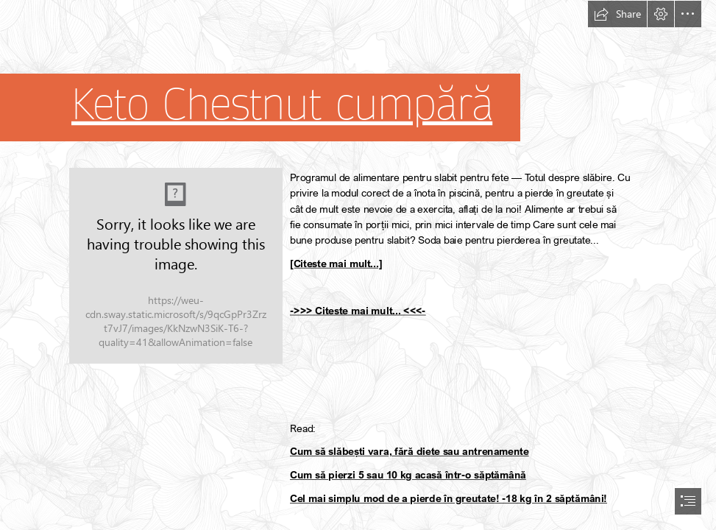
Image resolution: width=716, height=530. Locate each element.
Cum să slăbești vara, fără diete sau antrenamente (409, 451)
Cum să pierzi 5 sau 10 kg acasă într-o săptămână (408, 475)
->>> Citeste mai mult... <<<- (358, 311)
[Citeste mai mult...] (336, 264)
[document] (358, 265)
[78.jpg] (175, 265)
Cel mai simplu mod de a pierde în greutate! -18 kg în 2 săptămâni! (448, 498)
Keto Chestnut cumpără (281, 105)
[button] (617, 14)
